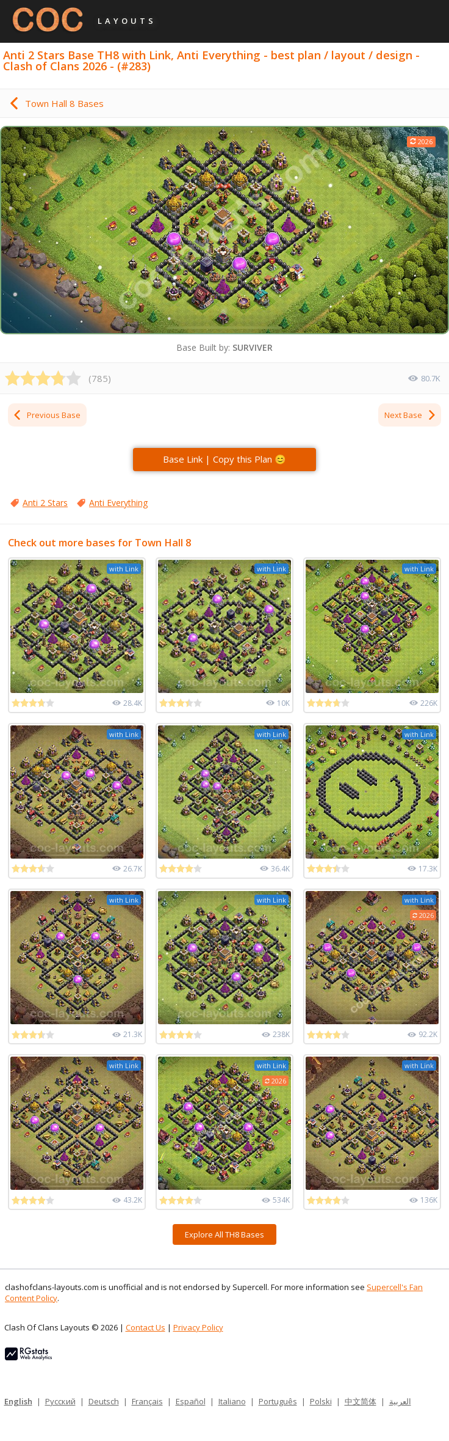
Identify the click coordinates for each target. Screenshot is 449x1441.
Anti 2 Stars (45, 502)
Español (191, 1401)
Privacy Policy (198, 1327)
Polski (321, 1401)
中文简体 (360, 1401)
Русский (60, 1401)
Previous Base (46, 414)
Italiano (232, 1401)
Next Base (410, 414)
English (18, 1401)
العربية (400, 1401)
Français (147, 1401)
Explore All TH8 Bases (224, 1234)
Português (278, 1401)
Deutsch (103, 1401)
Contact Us (145, 1327)
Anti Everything (118, 502)
